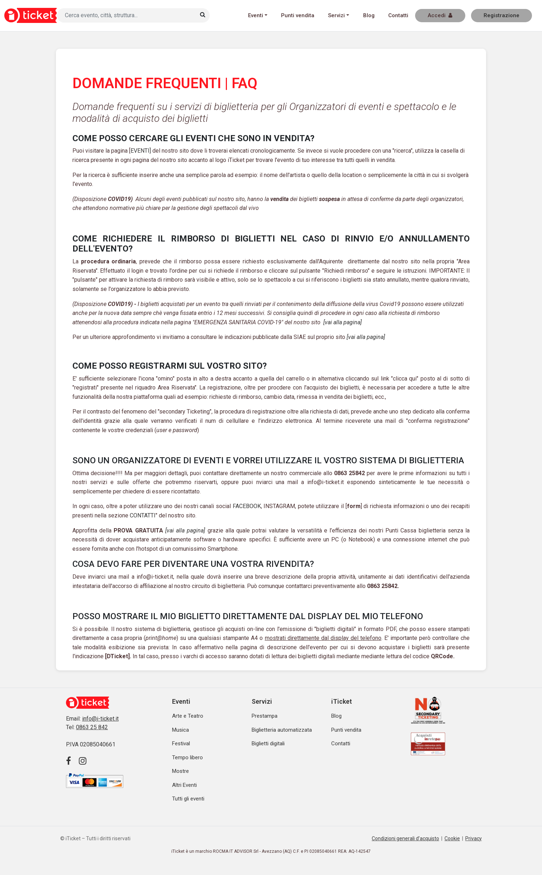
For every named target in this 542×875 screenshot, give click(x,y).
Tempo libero (187, 757)
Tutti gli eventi (188, 798)
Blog (369, 15)
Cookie (452, 838)
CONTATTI (143, 515)
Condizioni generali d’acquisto (405, 838)
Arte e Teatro (187, 716)
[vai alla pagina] (342, 322)
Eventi (255, 15)
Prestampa (264, 716)
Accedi (440, 15)
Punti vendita (297, 15)
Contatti (398, 15)
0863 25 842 (92, 727)
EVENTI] (140, 150)
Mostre (180, 771)
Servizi (336, 15)
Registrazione (501, 15)
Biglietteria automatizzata (282, 730)
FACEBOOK (247, 506)
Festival (181, 743)
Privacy (473, 838)
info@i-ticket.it (100, 718)
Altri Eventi (184, 785)
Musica (180, 730)
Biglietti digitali (268, 743)
